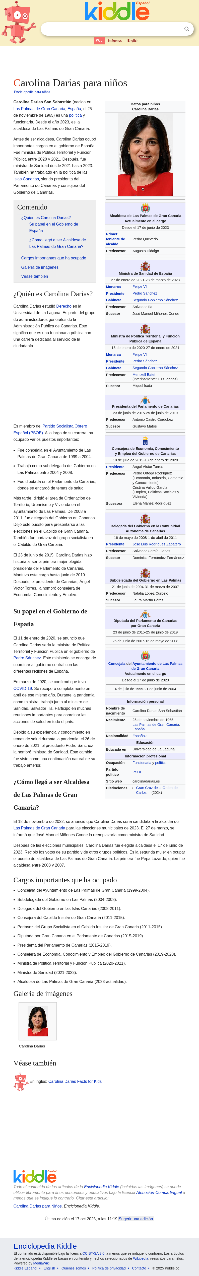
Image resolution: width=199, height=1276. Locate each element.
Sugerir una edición (136, 1219)
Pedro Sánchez (144, 293)
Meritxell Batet (143, 375)
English (132, 40)
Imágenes (115, 40)
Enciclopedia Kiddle (101, 1187)
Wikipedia (140, 1258)
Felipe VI (139, 287)
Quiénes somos (73, 1268)
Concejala (116, 664)
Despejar (176, 29)
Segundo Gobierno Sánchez (155, 300)
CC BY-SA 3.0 (93, 1253)
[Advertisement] (100, 60)
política (161, 763)
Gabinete (113, 300)
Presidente (115, 294)
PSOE (137, 772)
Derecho (63, 306)
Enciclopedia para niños (32, 92)
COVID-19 (23, 688)
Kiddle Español (25, 1268)
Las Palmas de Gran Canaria (155, 725)
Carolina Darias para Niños (38, 1206)
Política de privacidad (109, 1268)
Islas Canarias (26, 179)
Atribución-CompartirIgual (159, 1192)
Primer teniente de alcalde (115, 239)
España (138, 729)
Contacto (139, 1268)
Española (140, 736)
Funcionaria (141, 763)
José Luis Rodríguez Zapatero (156, 544)
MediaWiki (41, 1263)
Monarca (113, 287)
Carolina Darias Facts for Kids (75, 1081)
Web (99, 40)
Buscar (187, 29)
